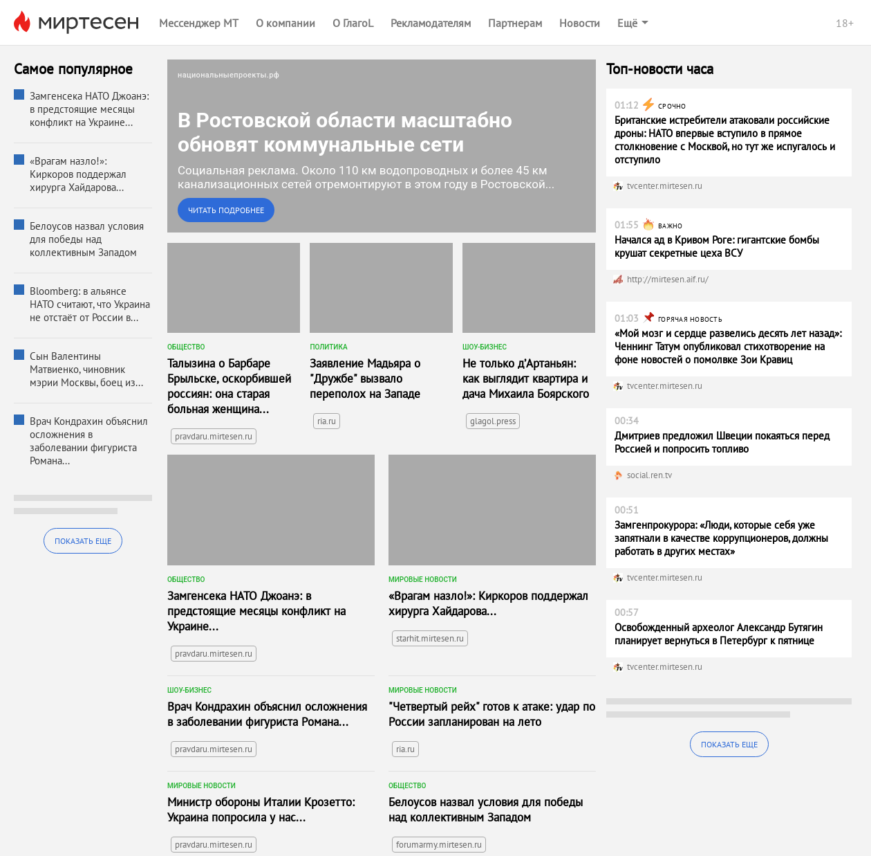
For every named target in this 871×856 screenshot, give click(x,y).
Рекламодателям (431, 23)
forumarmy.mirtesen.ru (439, 844)
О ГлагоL (353, 23)
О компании (285, 23)
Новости (579, 23)
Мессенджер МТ (198, 23)
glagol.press (493, 421)
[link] (381, 146)
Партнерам (515, 23)
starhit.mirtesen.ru (430, 638)
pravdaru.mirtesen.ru (213, 436)
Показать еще (83, 541)
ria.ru (326, 421)
